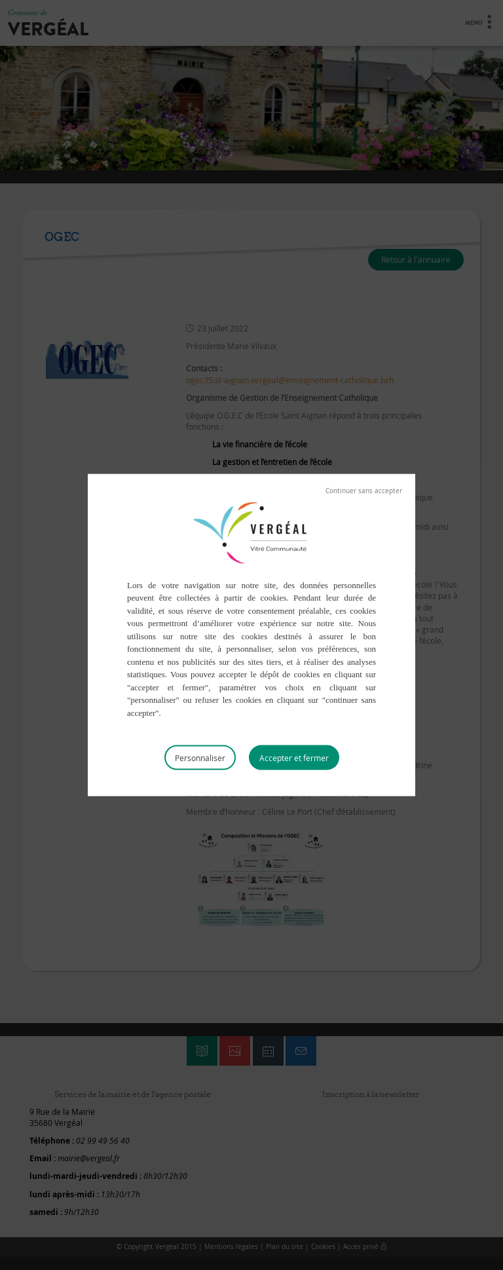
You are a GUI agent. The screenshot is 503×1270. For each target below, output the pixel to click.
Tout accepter (294, 757)
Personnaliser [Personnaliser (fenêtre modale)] (200, 758)
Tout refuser (364, 491)
